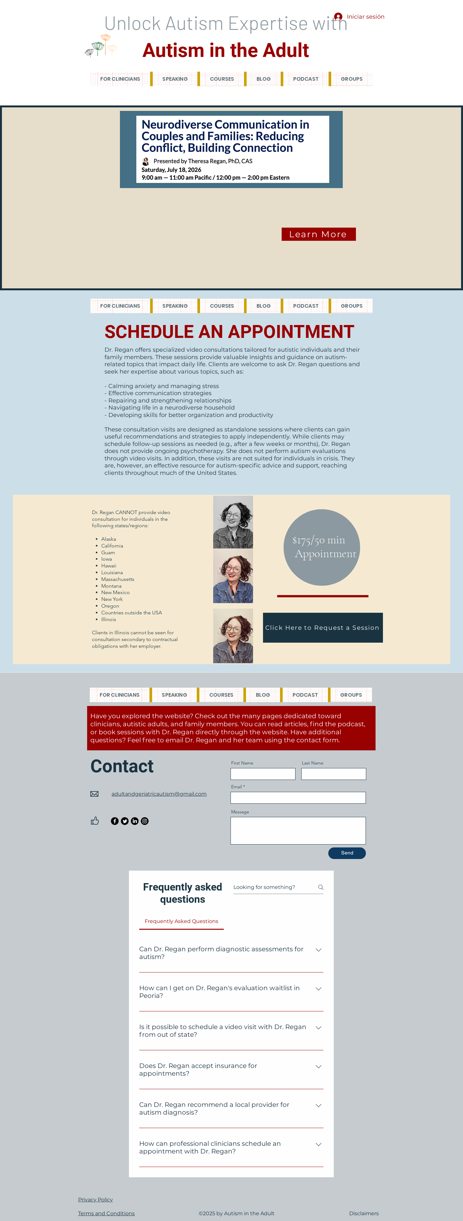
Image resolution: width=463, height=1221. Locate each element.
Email (236, 786)
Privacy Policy (95, 1200)
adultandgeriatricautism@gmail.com (159, 794)
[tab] (181, 921)
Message (240, 811)
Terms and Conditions (106, 1213)
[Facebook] (115, 821)
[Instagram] (145, 821)
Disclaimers (364, 1213)
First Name (242, 763)
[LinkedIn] (135, 821)
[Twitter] (125, 821)
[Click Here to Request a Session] (323, 628)
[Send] (347, 853)
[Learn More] (319, 234)
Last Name (312, 763)
